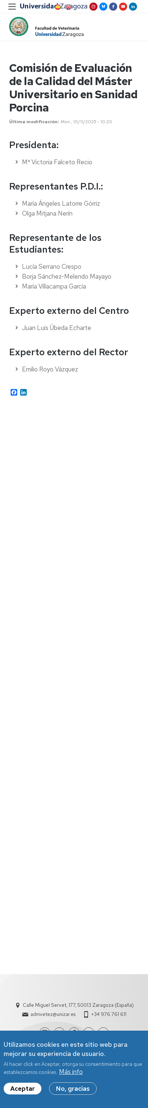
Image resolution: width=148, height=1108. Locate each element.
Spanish (57, 7)
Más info (71, 1074)
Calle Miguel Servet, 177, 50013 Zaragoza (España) (78, 1005)
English (68, 7)
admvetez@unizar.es (52, 1014)
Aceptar (22, 1091)
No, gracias (73, 1091)
